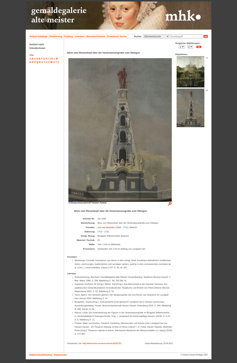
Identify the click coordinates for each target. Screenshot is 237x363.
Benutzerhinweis (96, 36)
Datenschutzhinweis (40, 354)
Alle (31, 55)
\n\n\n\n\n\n (156, 36)
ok (205, 36)
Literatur (79, 36)
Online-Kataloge (38, 36)
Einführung (55, 36)
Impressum (60, 354)
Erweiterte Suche (117, 36)
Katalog (68, 36)
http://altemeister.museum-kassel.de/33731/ (101, 343)
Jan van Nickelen (106, 227)
